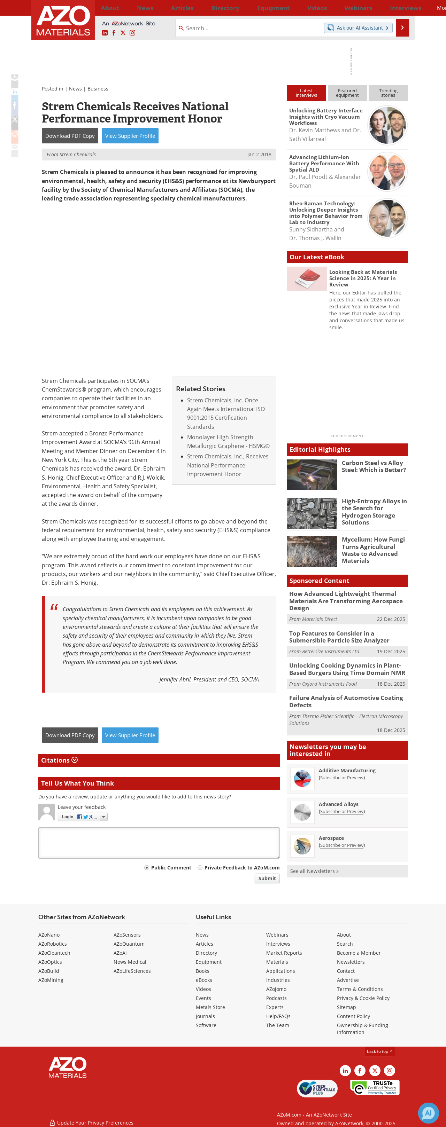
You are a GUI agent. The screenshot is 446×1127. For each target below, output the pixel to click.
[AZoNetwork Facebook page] (114, 33)
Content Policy (353, 1016)
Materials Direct (319, 616)
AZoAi (120, 952)
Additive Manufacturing (347, 762)
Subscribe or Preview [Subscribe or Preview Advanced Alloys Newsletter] (341, 804)
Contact (346, 971)
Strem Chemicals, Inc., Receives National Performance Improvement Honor (228, 465)
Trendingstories (388, 92)
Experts (275, 1007)
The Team (277, 1025)
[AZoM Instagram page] (132, 33)
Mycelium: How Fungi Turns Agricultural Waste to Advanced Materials (375, 545)
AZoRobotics (52, 943)
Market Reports (284, 952)
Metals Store (210, 1007)
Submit (267, 878)
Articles (204, 943)
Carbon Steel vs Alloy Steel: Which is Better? (371, 465)
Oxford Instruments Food (329, 678)
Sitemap (346, 1007)
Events (203, 998)
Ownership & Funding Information (362, 1028)
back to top (380, 1051)
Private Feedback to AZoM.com (242, 867)
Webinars (277, 934)
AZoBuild (48, 971)
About (344, 934)
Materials (277, 962)
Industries (278, 980)
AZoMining (50, 980)
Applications (280, 971)
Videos (203, 989)
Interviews (278, 943)
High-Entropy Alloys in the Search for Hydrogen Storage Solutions (374, 507)
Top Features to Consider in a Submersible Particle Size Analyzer (345, 633)
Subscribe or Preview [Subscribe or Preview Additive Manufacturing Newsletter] (341, 770)
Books (202, 971)
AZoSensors (127, 934)
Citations (59, 760)
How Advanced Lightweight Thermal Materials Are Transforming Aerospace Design (339, 599)
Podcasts (276, 998)
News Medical (130, 962)
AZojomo (276, 989)
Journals (205, 1016)
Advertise (348, 980)
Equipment (209, 962)
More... (398, 7)
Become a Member (359, 952)
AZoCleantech (54, 952)
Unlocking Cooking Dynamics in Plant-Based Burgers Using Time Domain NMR (346, 664)
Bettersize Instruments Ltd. (331, 647)
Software (206, 1025)
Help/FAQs (278, 1016)
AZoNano (49, 934)
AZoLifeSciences (132, 971)
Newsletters (351, 962)
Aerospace (331, 830)
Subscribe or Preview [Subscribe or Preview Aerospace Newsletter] (341, 837)
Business (97, 88)
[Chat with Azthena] (428, 1113)
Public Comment (171, 867)
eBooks (204, 980)
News (75, 88)
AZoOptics (50, 962)
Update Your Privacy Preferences (91, 1118)
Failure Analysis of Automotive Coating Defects (340, 695)
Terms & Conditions (360, 989)
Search (345, 943)
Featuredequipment (347, 92)
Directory (204, 7)
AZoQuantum (129, 943)
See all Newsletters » (314, 863)
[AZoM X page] (123, 33)
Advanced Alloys (339, 796)
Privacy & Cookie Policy (363, 998)
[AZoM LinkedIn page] (105, 33)
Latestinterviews (306, 92)
